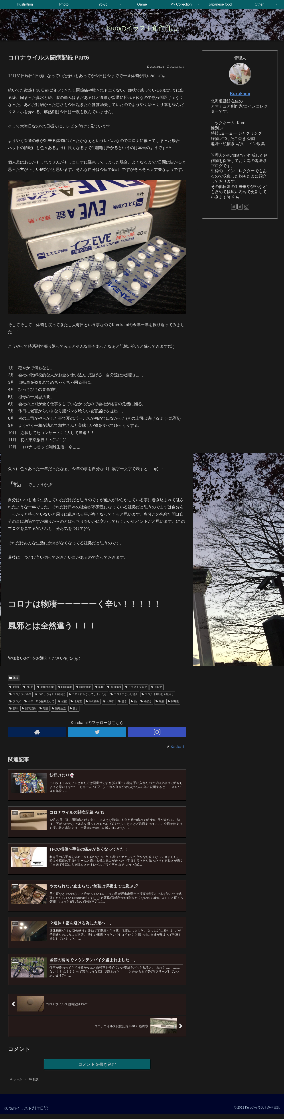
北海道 (76, 701)
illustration (83, 686)
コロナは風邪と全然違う (158, 694)
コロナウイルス (20, 694)
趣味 (13, 708)
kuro (99, 686)
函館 (62, 701)
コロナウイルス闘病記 (50, 694)
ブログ (15, 701)
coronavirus (45, 686)
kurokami (114, 686)
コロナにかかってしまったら (88, 694)
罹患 (160, 701)
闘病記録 (29, 708)
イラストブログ (136, 686)
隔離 (43, 708)
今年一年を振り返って (39, 701)
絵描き (146, 701)
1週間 (14, 686)
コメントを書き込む (97, 1069)
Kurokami (240, 93)
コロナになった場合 (124, 694)
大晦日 (108, 701)
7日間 (28, 686)
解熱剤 (173, 701)
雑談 (13, 677)
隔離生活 (59, 708)
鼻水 (74, 708)
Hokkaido (65, 686)
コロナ (156, 686)
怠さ (122, 701)
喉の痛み (93, 701)
